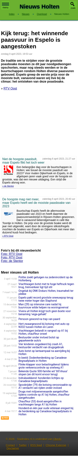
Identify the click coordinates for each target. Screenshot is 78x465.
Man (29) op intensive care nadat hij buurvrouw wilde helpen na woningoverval (43, 306)
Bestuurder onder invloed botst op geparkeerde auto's (38, 339)
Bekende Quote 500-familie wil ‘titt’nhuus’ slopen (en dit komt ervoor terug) (43, 373)
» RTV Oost (7, 236)
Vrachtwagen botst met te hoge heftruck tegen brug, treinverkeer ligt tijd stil (46, 285)
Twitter (23, 445)
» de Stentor (8, 186)
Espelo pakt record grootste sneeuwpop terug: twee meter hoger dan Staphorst (46, 299)
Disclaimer (13, 448)
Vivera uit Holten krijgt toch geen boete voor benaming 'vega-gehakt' (44, 313)
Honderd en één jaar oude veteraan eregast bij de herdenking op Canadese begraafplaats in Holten (45, 411)
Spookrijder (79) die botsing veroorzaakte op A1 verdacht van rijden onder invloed (45, 386)
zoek (73, 8)
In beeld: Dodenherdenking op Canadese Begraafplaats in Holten (42, 359)
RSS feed (36, 445)
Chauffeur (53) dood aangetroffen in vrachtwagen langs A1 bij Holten (40, 403)
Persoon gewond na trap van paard (39, 319)
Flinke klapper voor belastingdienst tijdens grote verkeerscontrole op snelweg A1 (43, 366)
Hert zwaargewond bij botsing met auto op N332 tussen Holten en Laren (43, 325)
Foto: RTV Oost (11, 254)
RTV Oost (10, 88)
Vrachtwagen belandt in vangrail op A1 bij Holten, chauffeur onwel (43, 332)
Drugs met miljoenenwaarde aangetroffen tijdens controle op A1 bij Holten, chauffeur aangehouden (44, 394)
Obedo (57, 439)
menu (5, 6)
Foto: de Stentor (12, 261)
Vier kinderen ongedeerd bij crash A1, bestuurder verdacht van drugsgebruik (41, 346)
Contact (10, 445)
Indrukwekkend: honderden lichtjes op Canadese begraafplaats (41, 379)
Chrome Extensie (56, 445)
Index (11, 14)
